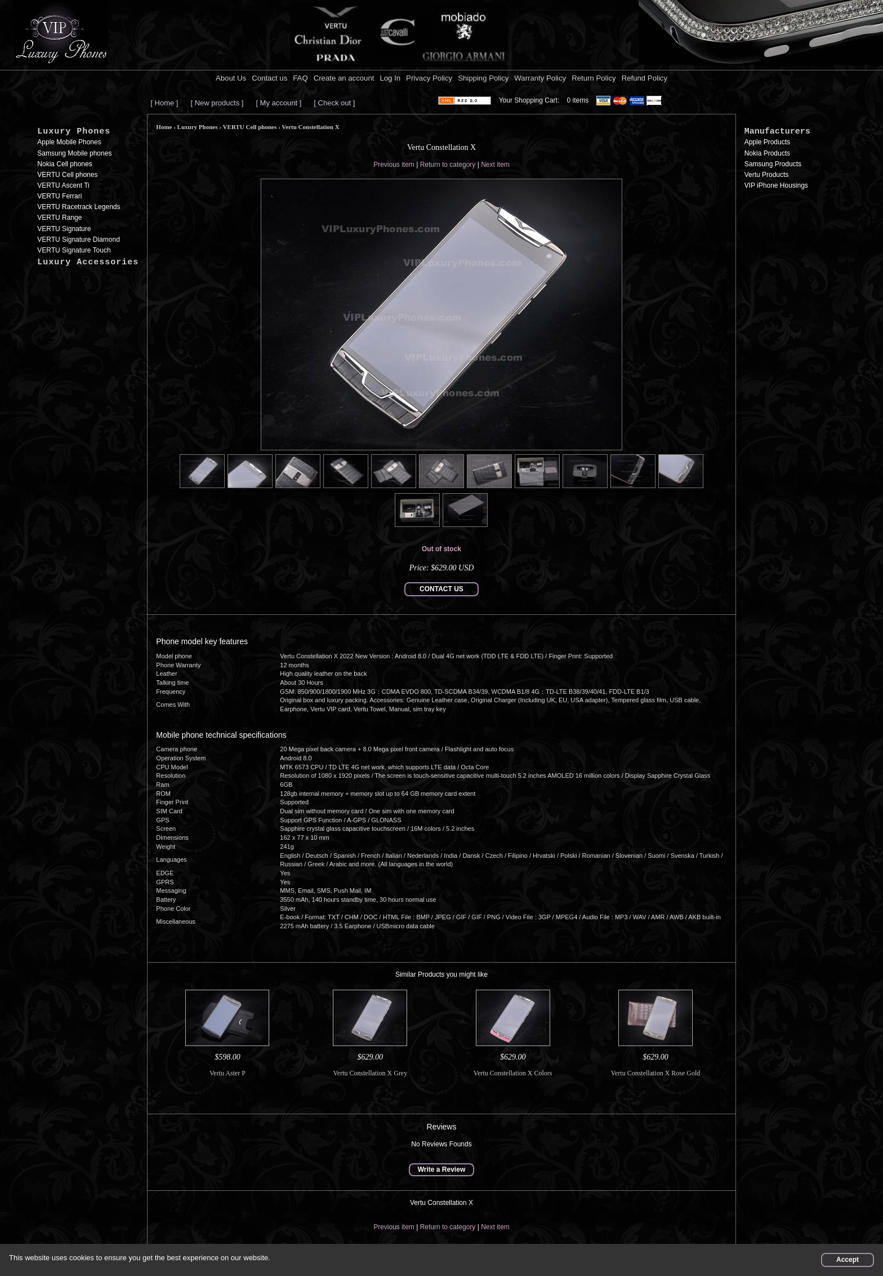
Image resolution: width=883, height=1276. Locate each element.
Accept (847, 1260)
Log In (390, 78)
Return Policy (594, 78)
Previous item (393, 165)
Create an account (344, 78)
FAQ (300, 78)
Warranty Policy (540, 78)
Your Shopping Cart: (529, 100)
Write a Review (441, 1169)
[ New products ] (216, 103)
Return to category (448, 165)
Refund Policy (644, 78)
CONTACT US (441, 589)
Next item (495, 165)
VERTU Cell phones (67, 175)
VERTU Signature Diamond (78, 239)
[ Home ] (164, 103)
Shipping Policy (483, 78)
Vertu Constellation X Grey (370, 1073)
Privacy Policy (429, 78)
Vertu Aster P (227, 1073)
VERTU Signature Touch (73, 250)
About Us (231, 78)
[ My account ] (278, 103)
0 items (578, 100)
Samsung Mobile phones (74, 153)
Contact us (269, 78)
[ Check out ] (334, 103)
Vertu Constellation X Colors (513, 1073)
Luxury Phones (73, 131)
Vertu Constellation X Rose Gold (656, 1073)
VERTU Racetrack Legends (78, 207)
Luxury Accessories (88, 262)
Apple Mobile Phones (69, 142)
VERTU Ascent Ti (63, 185)
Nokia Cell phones (64, 164)
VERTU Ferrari (59, 196)
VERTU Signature (64, 229)
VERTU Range (59, 217)
